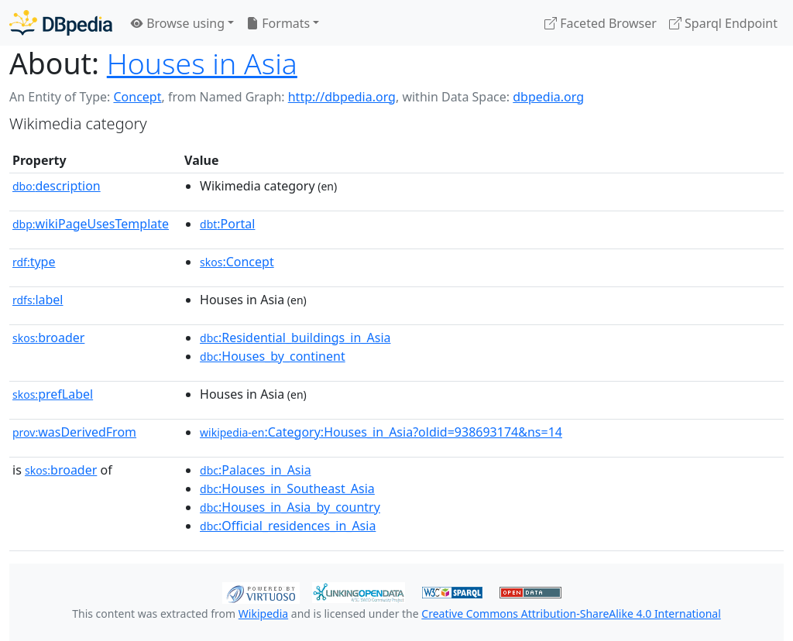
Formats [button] (278, 23)
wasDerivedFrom (74, 431)
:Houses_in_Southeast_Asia (287, 488)
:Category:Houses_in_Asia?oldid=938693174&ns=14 (381, 431)
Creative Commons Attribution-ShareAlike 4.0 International (570, 613)
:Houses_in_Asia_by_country (290, 507)
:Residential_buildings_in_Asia (295, 337)
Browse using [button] (178, 23)
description (56, 185)
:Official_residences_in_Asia (288, 525)
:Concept (237, 261)
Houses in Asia (202, 63)
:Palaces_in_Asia (255, 469)
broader (48, 337)
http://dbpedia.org (342, 96)
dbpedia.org (548, 96)
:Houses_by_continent (272, 356)
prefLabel (52, 394)
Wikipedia (263, 613)
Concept (137, 96)
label (38, 299)
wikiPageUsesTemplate (90, 223)
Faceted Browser (600, 23)
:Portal (227, 223)
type (34, 261)
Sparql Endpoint (723, 23)
